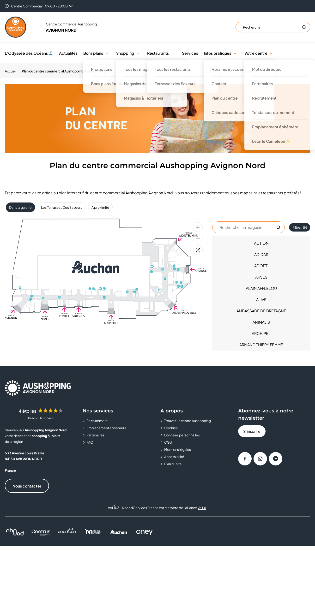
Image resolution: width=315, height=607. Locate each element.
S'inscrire (251, 431)
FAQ (89, 442)
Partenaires (95, 435)
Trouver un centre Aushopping (187, 420)
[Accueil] (12, 71)
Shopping (125, 53)
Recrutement (97, 420)
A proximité (100, 207)
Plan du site (173, 464)
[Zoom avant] (198, 227)
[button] (106, 53)
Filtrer (299, 227)
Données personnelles (182, 435)
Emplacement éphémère (106, 428)
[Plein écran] (198, 250)
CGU (168, 442)
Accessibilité (174, 456)
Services (190, 53)
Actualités (68, 53)
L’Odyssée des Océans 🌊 (29, 53)
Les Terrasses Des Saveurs (61, 207)
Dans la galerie (20, 207)
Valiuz (202, 508)
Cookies (171, 428)
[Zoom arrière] (198, 239)
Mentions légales (177, 449)
